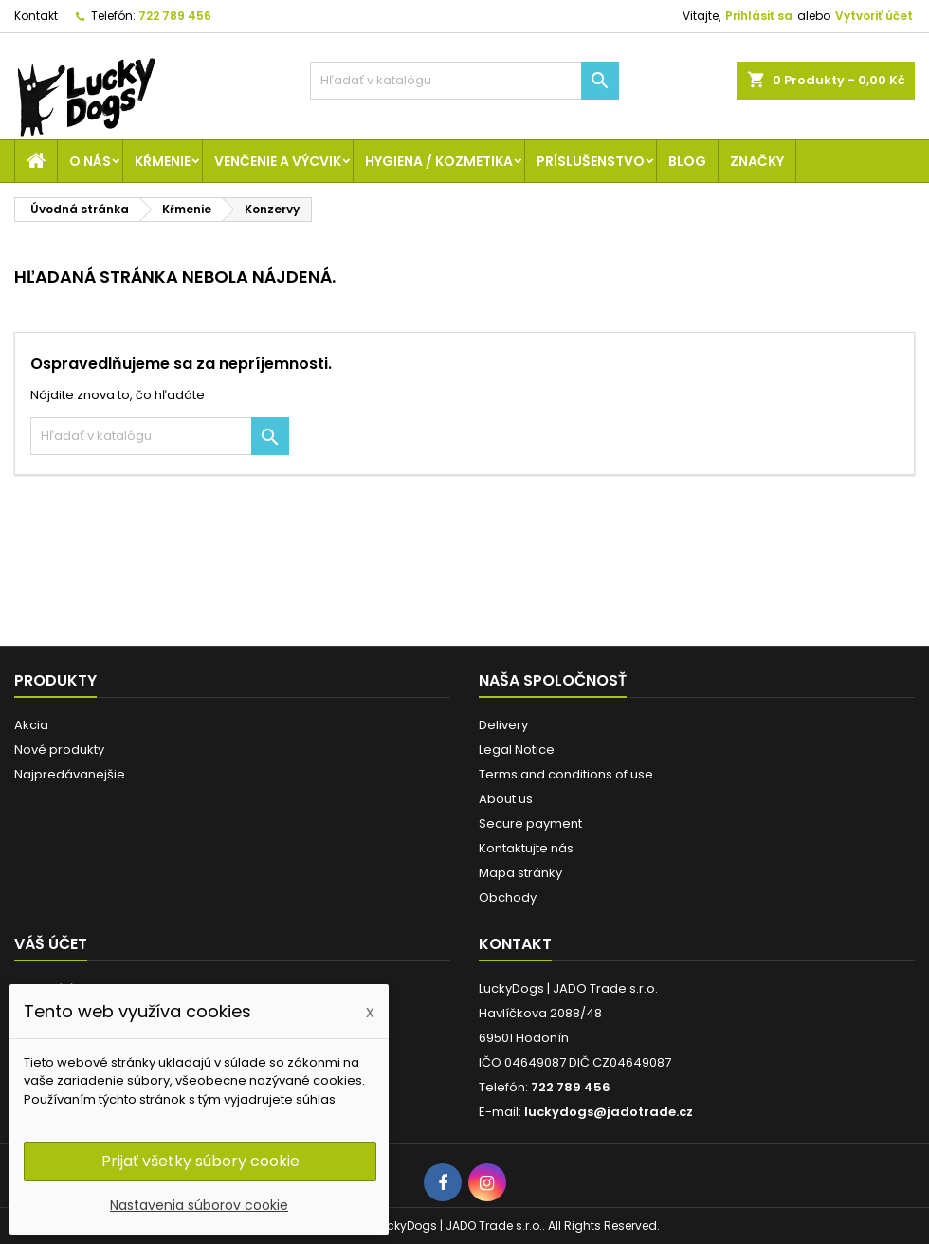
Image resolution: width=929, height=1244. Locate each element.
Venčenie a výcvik (277, 161)
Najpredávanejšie (69, 774)
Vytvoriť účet (874, 16)
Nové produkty (59, 750)
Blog (687, 161)
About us (506, 799)
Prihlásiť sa (758, 16)
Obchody (508, 897)
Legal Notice (517, 750)
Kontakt (36, 16)
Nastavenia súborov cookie (199, 1205)
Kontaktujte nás (526, 848)
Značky (757, 161)
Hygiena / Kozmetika (439, 161)
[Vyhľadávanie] (465, 81)
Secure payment (530, 823)
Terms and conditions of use (566, 774)
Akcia (31, 725)
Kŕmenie (163, 161)
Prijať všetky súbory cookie (200, 1161)
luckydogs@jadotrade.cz (608, 1112)
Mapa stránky (520, 873)
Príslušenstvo (591, 161)
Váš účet (50, 944)
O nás (90, 161)
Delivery (503, 725)
